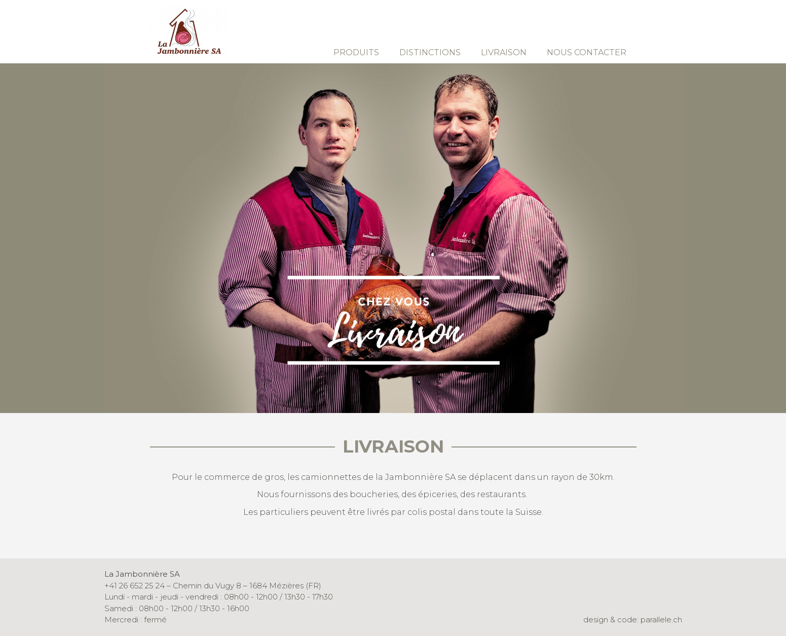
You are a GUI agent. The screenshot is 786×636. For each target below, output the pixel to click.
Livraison (504, 52)
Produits (356, 52)
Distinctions (430, 52)
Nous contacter (586, 52)
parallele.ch (661, 619)
